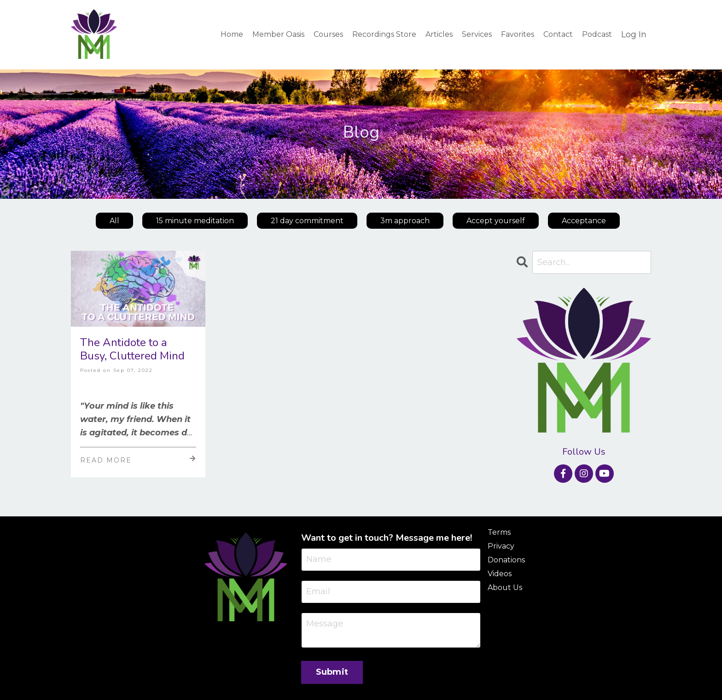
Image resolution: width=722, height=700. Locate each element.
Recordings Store (384, 34)
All (114, 220)
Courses (328, 34)
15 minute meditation (195, 220)
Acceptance (584, 220)
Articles (439, 34)
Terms (499, 532)
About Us (505, 587)
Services (477, 34)
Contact (558, 34)
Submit (332, 672)
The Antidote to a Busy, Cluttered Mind (132, 349)
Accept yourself (495, 220)
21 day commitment (307, 220)
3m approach (405, 220)
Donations (506, 559)
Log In (633, 34)
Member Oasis (278, 34)
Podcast (597, 34)
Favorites (517, 34)
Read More (138, 459)
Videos (500, 573)
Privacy (501, 546)
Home (232, 34)
